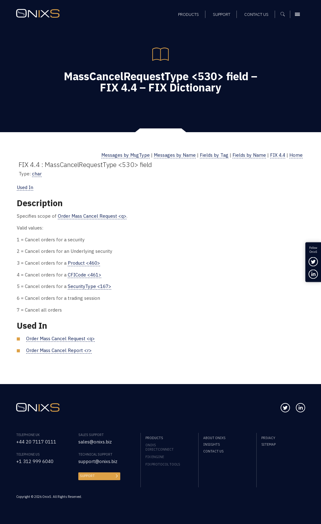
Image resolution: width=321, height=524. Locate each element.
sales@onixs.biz (95, 442)
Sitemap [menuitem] (268, 444)
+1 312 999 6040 (34, 461)
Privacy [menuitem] (268, 438)
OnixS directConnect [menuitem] (159, 447)
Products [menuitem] (154, 438)
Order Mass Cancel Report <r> (59, 350)
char (37, 174)
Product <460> (84, 263)
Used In (25, 187)
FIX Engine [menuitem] (154, 457)
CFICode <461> (84, 275)
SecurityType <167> (89, 286)
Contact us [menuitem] (213, 451)
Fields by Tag (214, 155)
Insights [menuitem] (211, 444)
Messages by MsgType (125, 155)
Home (296, 155)
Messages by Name (175, 155)
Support (87, 476)
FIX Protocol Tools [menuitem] (162, 464)
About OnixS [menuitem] (214, 438)
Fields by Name (249, 155)
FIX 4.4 (277, 155)
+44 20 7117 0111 (36, 442)
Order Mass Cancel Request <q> (92, 216)
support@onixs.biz (97, 461)
